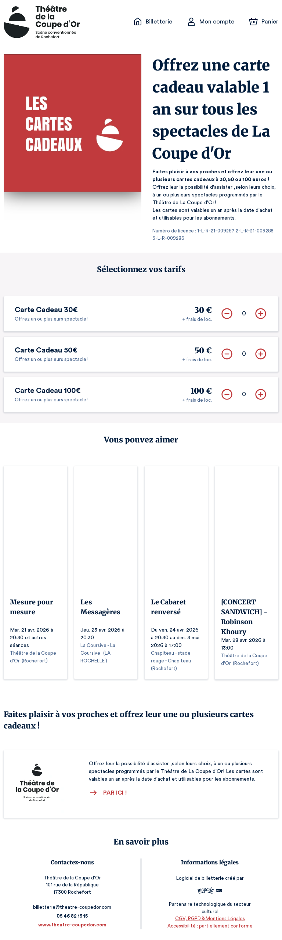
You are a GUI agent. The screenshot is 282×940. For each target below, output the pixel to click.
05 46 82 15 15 (74, 915)
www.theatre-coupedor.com (73, 924)
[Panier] (263, 21)
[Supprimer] (227, 313)
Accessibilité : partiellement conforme (208, 925)
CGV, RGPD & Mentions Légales (208, 918)
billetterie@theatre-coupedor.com (73, 907)
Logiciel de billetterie (199, 878)
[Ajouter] (260, 313)
